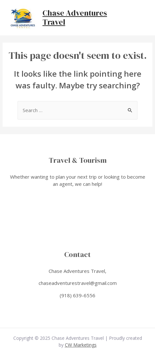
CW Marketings (81, 345)
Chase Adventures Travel (74, 17)
